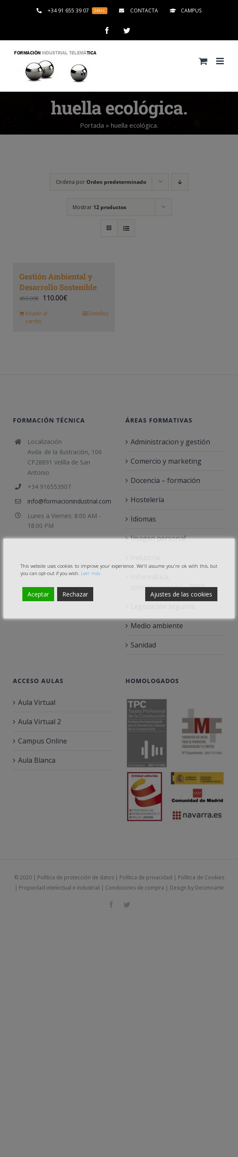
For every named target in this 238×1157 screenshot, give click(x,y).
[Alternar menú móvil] (220, 61)
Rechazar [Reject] (75, 594)
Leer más (90, 573)
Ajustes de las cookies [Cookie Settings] (181, 594)
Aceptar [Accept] (38, 594)
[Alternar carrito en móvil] (203, 61)
